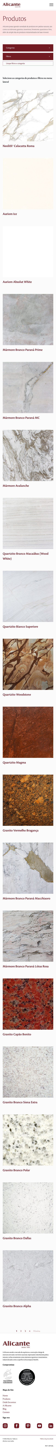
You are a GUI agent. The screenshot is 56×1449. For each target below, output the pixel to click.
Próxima (36, 1331)
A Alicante (7, 1406)
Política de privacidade (46, 1439)
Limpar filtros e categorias (15, 63)
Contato (6, 1412)
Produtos (6, 1399)
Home (5, 1396)
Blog (4, 1409)
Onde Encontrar (9, 1402)
